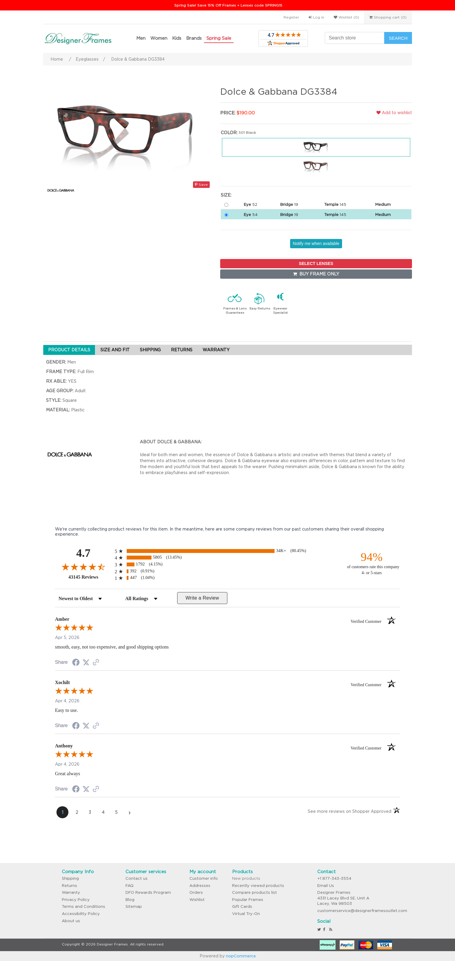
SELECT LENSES (316, 263)
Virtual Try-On (246, 913)
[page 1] (62, 812)
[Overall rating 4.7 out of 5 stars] (83, 566)
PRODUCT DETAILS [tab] (69, 349)
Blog (129, 899)
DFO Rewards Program (148, 892)
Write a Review (202, 597)
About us (71, 921)
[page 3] (90, 812)
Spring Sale (218, 38)
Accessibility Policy (81, 913)
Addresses (199, 885)
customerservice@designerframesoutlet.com (362, 910)
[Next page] (129, 812)
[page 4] (103, 812)
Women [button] (158, 38)
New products (246, 878)
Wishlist (197, 899)
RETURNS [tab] (181, 349)
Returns (69, 885)
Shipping (70, 878)
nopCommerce (241, 956)
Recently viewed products (258, 885)
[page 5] (116, 812)
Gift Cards (242, 906)
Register (291, 17)
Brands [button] (194, 38)
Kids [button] (176, 38)
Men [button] (140, 38)
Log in (316, 17)
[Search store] (354, 38)
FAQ (129, 885)
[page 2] (77, 812)
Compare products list (254, 892)
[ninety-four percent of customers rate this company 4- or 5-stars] (371, 563)
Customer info (203, 878)
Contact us (136, 878)
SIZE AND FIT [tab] (115, 349)
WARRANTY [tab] (216, 349)
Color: (229, 132)
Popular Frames (247, 899)
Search (398, 38)
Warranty (71, 892)
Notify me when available (316, 243)
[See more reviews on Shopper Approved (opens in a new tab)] (96, 662)
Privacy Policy (76, 899)
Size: (226, 195)
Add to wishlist (394, 112)
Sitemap (133, 906)
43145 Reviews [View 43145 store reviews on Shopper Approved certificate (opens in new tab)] (90, 577)
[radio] (227, 551)
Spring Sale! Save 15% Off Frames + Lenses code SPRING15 (228, 5)
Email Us (325, 885)
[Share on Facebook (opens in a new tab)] (75, 663)
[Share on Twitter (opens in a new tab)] (86, 662)
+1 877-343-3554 (334, 878)
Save (201, 184)
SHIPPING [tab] (150, 349)
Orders (196, 892)
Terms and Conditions (83, 906)
